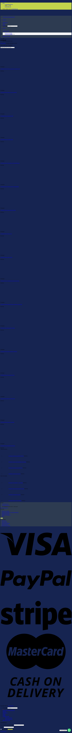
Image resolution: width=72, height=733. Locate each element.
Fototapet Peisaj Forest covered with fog (8, 92)
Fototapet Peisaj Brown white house (7, 398)
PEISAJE (4, 20)
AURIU (4, 25)
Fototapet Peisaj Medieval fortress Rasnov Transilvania (11, 304)
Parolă (2, 727)
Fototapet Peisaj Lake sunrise (6, 257)
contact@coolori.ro (5, 505)
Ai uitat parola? (3, 731)
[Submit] (3, 709)
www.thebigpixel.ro (4, 508)
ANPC (3, 516)
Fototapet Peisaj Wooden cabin (6, 139)
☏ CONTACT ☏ (6, 36)
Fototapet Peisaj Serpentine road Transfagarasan (10, 163)
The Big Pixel (10, 705)
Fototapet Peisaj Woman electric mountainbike (9, 186)
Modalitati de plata (6, 523)
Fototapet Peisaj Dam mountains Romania (8, 351)
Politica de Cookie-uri (6, 515)
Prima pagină (2, 43)
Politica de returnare (5, 525)
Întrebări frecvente (5, 513)
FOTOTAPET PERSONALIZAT (9, 17)
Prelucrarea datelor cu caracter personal (10, 512)
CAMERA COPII (6, 31)
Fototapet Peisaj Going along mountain (8, 210)
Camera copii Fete (8, 33)
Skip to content (3, 1)
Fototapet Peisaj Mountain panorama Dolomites (9, 281)
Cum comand (4, 522)
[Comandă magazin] (7, 47)
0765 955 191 (15, 9)
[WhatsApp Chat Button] (69, 730)
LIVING (4, 28)
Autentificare (10, 729)
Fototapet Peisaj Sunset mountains (7, 422)
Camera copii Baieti (8, 34)
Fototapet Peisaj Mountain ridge (6, 116)
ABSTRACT (5, 22)
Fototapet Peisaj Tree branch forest (7, 375)
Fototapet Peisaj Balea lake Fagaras (7, 328)
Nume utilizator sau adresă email (7, 725)
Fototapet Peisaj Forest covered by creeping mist (10, 69)
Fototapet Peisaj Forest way (6, 233)
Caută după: (5, 708)
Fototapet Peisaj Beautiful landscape (7, 445)
